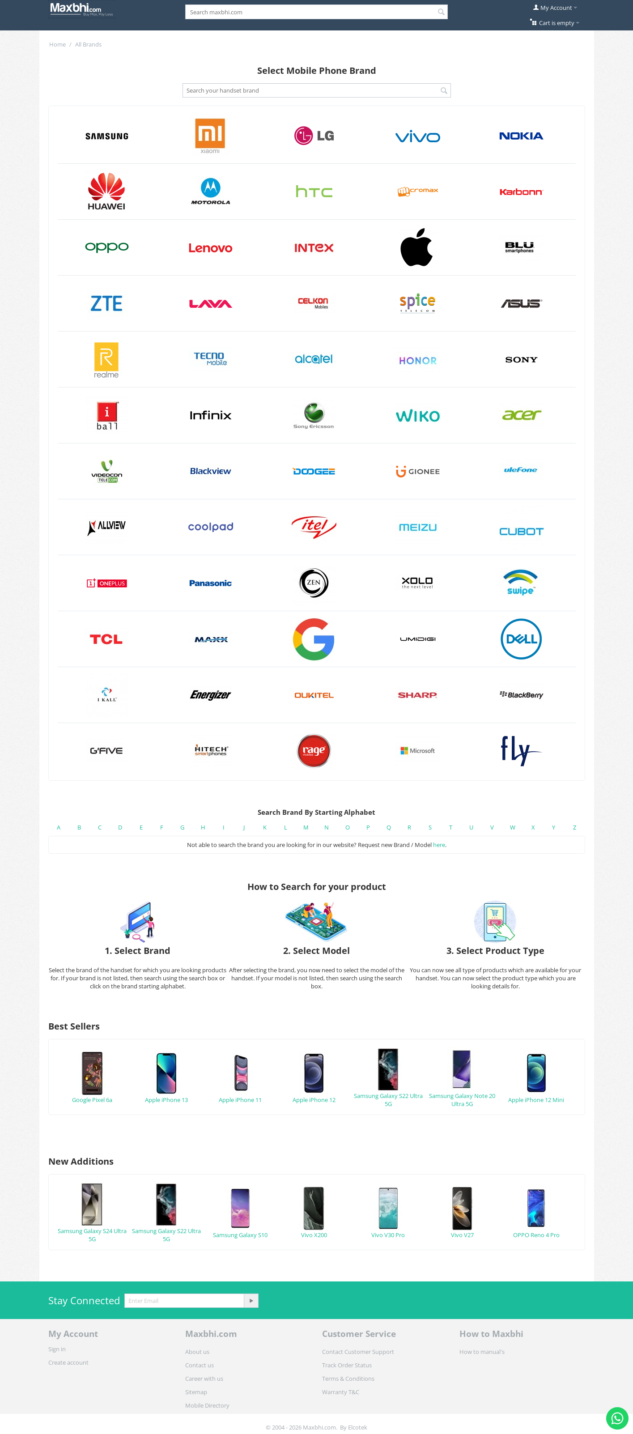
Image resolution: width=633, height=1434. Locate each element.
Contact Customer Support (358, 1352)
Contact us (199, 1365)
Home (57, 44)
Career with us (204, 1378)
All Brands (88, 44)
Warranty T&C (340, 1392)
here (439, 845)
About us (197, 1352)
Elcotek (357, 1427)
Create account (68, 1362)
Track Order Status (347, 1365)
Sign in (57, 1349)
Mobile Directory (207, 1405)
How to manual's (482, 1352)
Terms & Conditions (348, 1378)
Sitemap (196, 1392)
